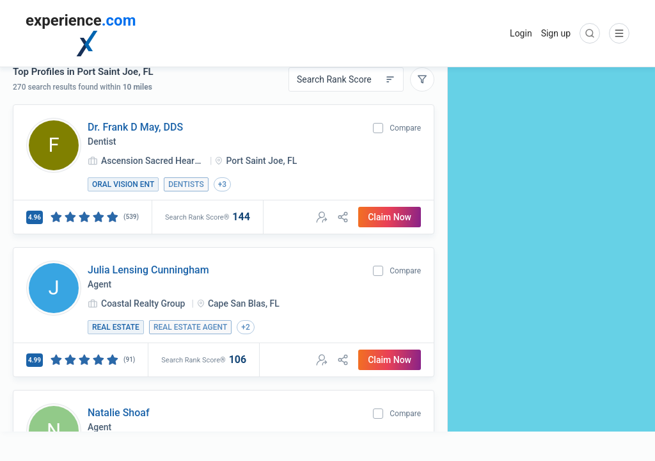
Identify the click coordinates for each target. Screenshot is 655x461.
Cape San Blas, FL (244, 303)
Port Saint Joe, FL (261, 161)
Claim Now (389, 217)
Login (521, 33)
